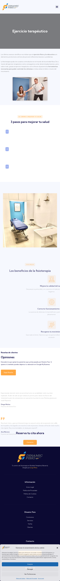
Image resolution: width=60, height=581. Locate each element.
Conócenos (30, 517)
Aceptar (30, 564)
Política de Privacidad (30, 490)
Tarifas (30, 524)
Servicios (30, 520)
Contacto (30, 497)
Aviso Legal (41, 578)
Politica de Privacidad (31, 578)
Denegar (30, 569)
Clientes (30, 527)
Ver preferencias (30, 574)
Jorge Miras (33, 468)
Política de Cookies (30, 494)
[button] (57, 548)
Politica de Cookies (20, 578)
